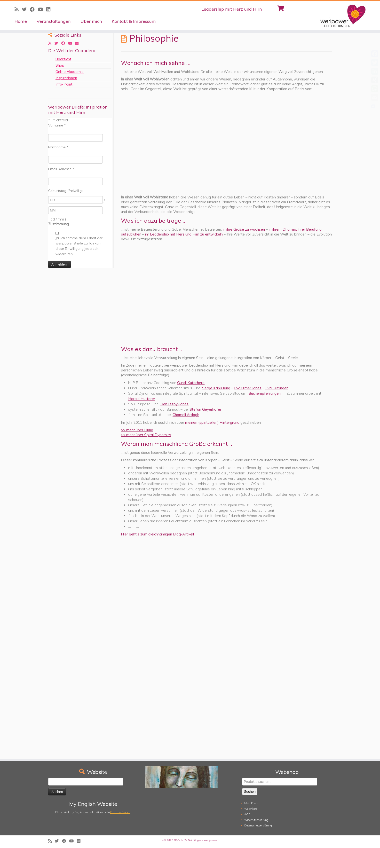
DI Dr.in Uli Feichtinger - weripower (195, 840)
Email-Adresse (61, 169)
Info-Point (63, 84)
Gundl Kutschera (191, 382)
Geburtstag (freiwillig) (65, 190)
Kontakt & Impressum (134, 21)
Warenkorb (250, 808)
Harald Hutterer (141, 398)
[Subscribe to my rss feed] (18, 9)
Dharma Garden (120, 812)
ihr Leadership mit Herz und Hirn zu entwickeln (184, 234)
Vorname (57, 125)
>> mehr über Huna (137, 430)
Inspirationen (66, 78)
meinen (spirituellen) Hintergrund (212, 422)
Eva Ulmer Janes (247, 388)
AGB (247, 814)
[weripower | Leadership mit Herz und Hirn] (336, 16)
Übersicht (63, 59)
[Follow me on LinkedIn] (50, 9)
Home (21, 21)
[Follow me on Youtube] (42, 9)
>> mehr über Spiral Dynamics (146, 434)
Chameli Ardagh (186, 414)
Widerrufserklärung (256, 820)
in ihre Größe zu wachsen (244, 229)
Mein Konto (251, 803)
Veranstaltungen (54, 21)
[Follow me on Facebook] (34, 9)
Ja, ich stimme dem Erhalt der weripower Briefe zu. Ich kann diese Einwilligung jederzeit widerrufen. (79, 246)
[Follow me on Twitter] (26, 9)
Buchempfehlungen (264, 393)
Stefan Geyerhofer (205, 409)
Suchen (249, 791)
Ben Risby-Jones (174, 404)
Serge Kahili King (216, 388)
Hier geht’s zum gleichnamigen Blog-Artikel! (157, 534)
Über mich (91, 21)
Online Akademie (69, 71)
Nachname (58, 147)
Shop (59, 65)
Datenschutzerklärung (258, 825)
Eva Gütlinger (276, 388)
